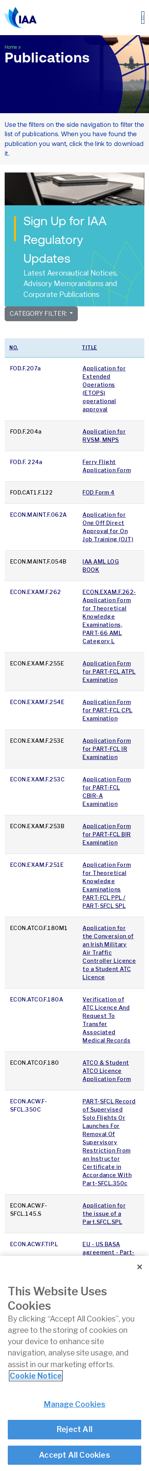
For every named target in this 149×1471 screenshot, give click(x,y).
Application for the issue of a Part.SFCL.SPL (104, 1213)
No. (13, 347)
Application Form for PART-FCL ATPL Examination (108, 671)
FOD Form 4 (98, 492)
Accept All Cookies (74, 1455)
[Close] (139, 1266)
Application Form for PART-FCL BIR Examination (106, 834)
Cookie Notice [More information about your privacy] (36, 1375)
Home (11, 47)
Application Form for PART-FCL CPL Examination (107, 710)
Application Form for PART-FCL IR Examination (106, 748)
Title (89, 347)
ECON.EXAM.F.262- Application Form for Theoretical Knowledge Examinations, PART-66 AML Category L (109, 616)
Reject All (74, 1429)
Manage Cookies (75, 1404)
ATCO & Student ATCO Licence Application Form (106, 1070)
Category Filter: (39, 313)
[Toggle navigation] (142, 17)
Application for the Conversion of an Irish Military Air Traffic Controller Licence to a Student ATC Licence (109, 952)
